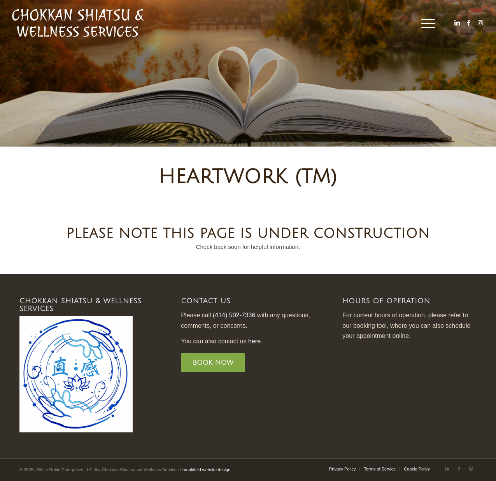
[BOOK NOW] (213, 362)
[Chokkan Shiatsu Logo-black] (77, 22)
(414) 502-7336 (234, 315)
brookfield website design (206, 469)
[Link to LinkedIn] (457, 22)
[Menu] (425, 22)
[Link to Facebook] (469, 22)
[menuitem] (425, 22)
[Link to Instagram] (480, 22)
